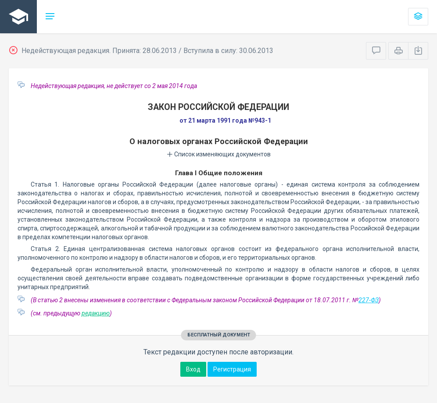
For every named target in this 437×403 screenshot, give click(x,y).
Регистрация (232, 369)
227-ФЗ (368, 300)
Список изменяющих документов (219, 154)
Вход (193, 369)
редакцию (96, 313)
